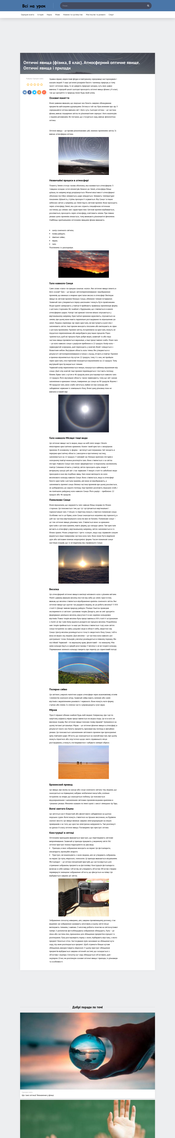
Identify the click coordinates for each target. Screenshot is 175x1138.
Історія (40, 14)
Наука (49, 14)
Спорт (111, 14)
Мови (57, 14)
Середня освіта (27, 14)
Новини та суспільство (73, 14)
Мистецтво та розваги (95, 14)
